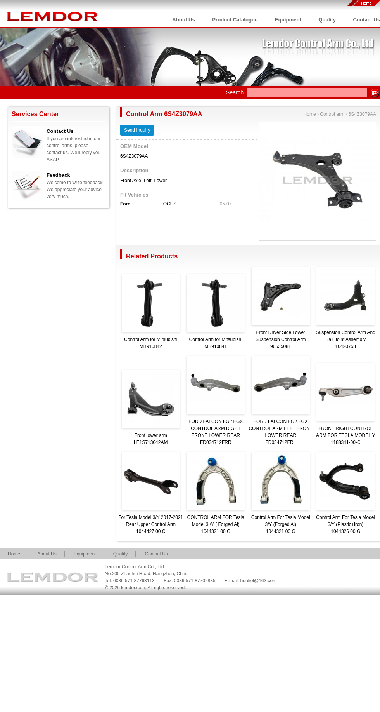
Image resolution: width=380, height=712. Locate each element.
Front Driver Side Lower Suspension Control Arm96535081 (281, 339)
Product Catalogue (234, 20)
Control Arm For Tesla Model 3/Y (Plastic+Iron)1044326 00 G (345, 524)
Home (310, 114)
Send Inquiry (137, 130)
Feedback (58, 175)
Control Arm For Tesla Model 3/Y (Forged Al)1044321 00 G (280, 524)
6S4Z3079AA (362, 114)
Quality (327, 20)
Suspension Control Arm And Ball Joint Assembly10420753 (345, 339)
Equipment (288, 20)
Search (235, 92)
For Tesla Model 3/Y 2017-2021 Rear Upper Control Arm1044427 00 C (150, 524)
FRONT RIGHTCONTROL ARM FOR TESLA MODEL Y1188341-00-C (345, 435)
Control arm (332, 114)
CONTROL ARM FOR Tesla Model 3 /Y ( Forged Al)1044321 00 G (215, 524)
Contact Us (366, 20)
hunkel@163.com (258, 580)
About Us (183, 20)
